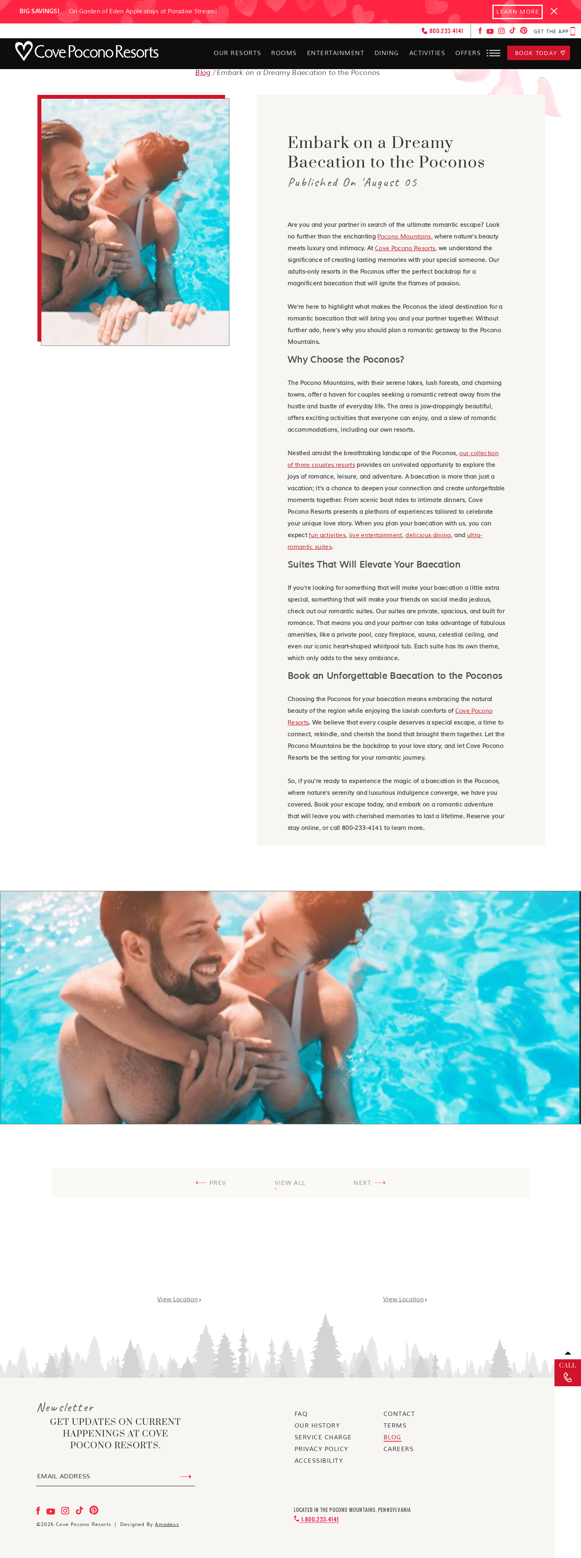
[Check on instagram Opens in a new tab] (502, 32)
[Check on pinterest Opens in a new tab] (524, 32)
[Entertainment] (335, 54)
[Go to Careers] (399, 1450)
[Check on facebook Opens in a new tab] (481, 32)
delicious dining (428, 535)
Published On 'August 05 (353, 182)
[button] (494, 53)
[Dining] (386, 54)
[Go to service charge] (323, 1438)
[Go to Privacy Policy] (321, 1450)
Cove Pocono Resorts (405, 248)
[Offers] (467, 54)
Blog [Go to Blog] (203, 72)
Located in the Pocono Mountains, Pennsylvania (352, 1510)
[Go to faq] (301, 1415)
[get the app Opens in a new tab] (554, 32)
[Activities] (427, 54)
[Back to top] (567, 1353)
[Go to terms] (395, 1426)
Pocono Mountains (404, 236)
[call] (567, 1373)
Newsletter (65, 1408)
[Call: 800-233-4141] (443, 31)
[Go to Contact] (400, 1415)
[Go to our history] (317, 1426)
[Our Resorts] (237, 54)
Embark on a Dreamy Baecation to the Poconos (386, 153)
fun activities (327, 535)
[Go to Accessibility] (319, 1461)
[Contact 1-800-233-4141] (316, 1519)
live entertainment (375, 535)
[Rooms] (284, 54)
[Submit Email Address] (186, 1477)
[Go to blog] (393, 1438)
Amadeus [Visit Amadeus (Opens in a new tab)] (167, 1525)
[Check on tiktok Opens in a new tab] (513, 32)
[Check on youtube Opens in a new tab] (491, 32)
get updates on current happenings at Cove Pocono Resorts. (115, 1434)
